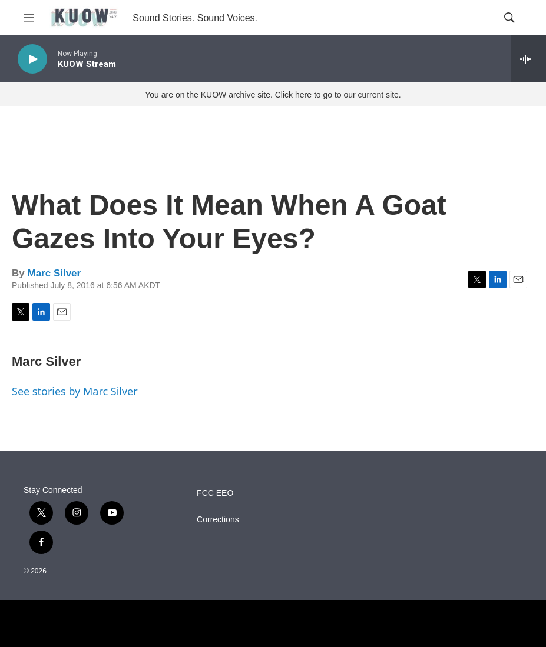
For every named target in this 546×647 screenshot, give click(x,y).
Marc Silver (54, 273)
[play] (32, 59)
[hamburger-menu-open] (29, 17)
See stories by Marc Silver (75, 391)
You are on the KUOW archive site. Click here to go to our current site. (273, 94)
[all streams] (528, 58)
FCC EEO (215, 493)
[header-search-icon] (509, 17)
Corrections (218, 519)
